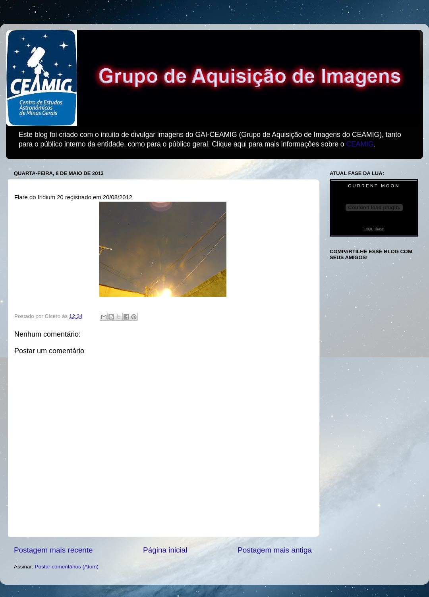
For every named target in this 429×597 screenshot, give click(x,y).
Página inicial (165, 550)
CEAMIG (359, 144)
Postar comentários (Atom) (67, 567)
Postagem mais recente (53, 550)
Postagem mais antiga (275, 550)
